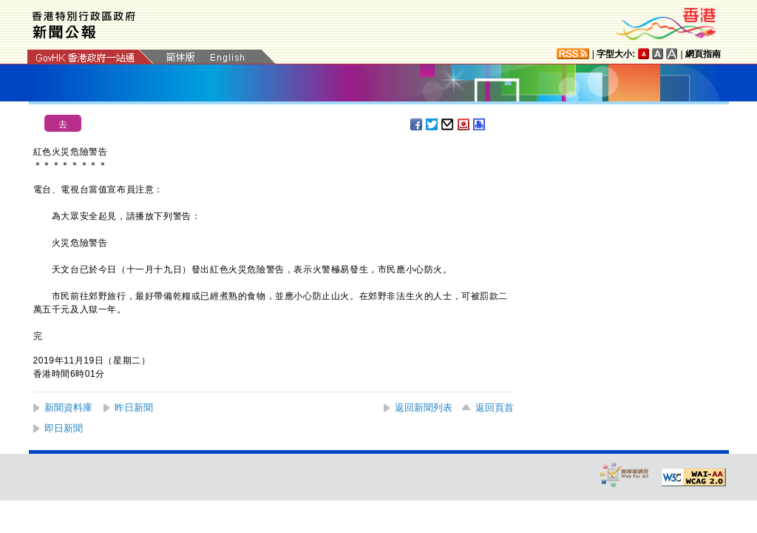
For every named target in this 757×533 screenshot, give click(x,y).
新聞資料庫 (68, 407)
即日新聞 (63, 428)
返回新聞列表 (423, 407)
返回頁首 (494, 407)
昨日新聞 (134, 407)
